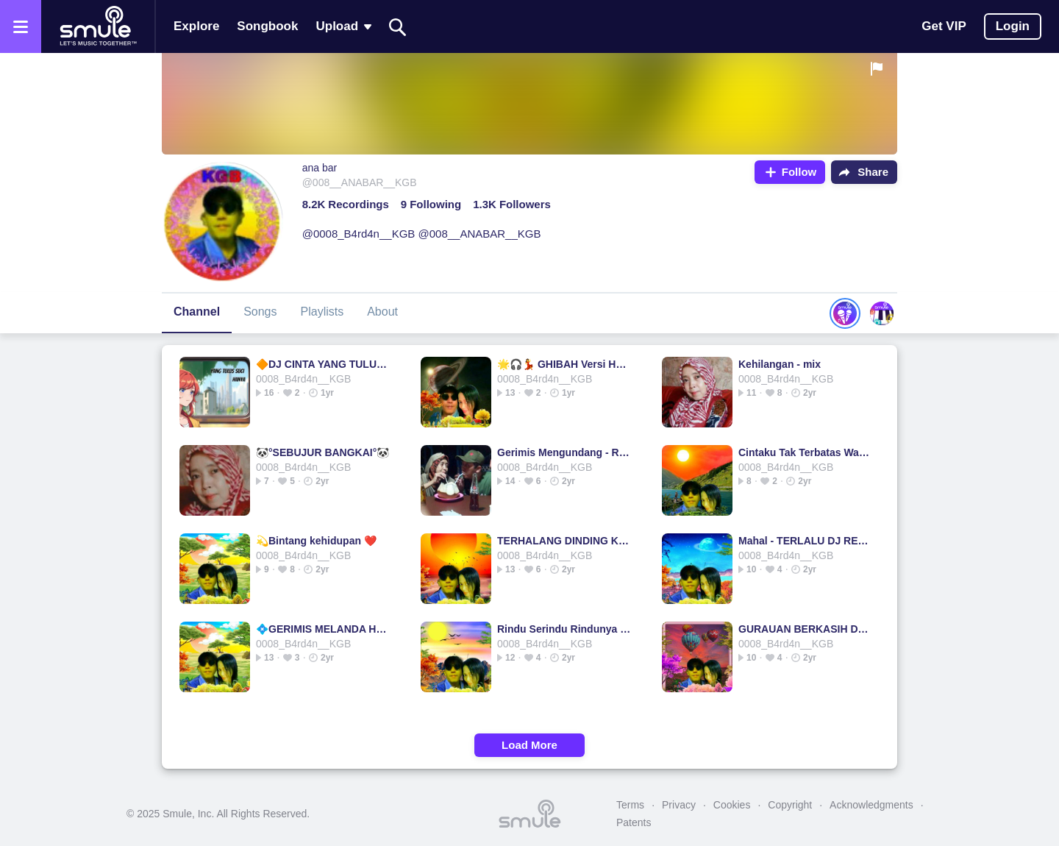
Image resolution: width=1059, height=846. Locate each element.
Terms (630, 805)
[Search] (398, 26)
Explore (196, 26)
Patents (633, 822)
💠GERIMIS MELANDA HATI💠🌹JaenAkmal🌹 (323, 629)
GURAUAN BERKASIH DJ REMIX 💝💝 (805, 629)
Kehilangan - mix (779, 364)
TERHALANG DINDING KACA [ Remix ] (564, 541)
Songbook (267, 26)
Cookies (732, 805)
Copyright (790, 805)
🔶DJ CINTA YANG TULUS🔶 (323, 364)
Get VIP (943, 26)
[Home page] (98, 26)
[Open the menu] (20, 26)
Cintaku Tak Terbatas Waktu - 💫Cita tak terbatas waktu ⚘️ (805, 452)
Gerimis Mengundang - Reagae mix (564, 452)
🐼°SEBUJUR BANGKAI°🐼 (322, 452)
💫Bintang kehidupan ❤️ (316, 541)
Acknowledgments (871, 805)
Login (1013, 26)
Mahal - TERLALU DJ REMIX (805, 541)
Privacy (679, 805)
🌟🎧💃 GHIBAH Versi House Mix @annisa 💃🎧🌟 (564, 364)
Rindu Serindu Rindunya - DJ (564, 629)
